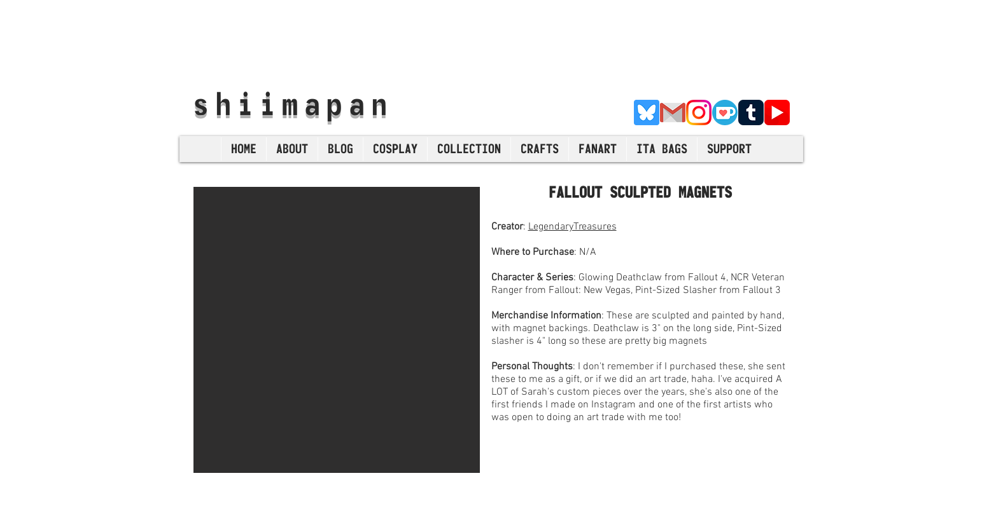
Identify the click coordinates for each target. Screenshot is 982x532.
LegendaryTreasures (572, 227)
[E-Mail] (672, 112)
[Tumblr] (751, 112)
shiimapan (293, 104)
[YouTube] (777, 112)
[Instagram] (699, 112)
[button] (336, 330)
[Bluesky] (646, 112)
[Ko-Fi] (725, 112)
